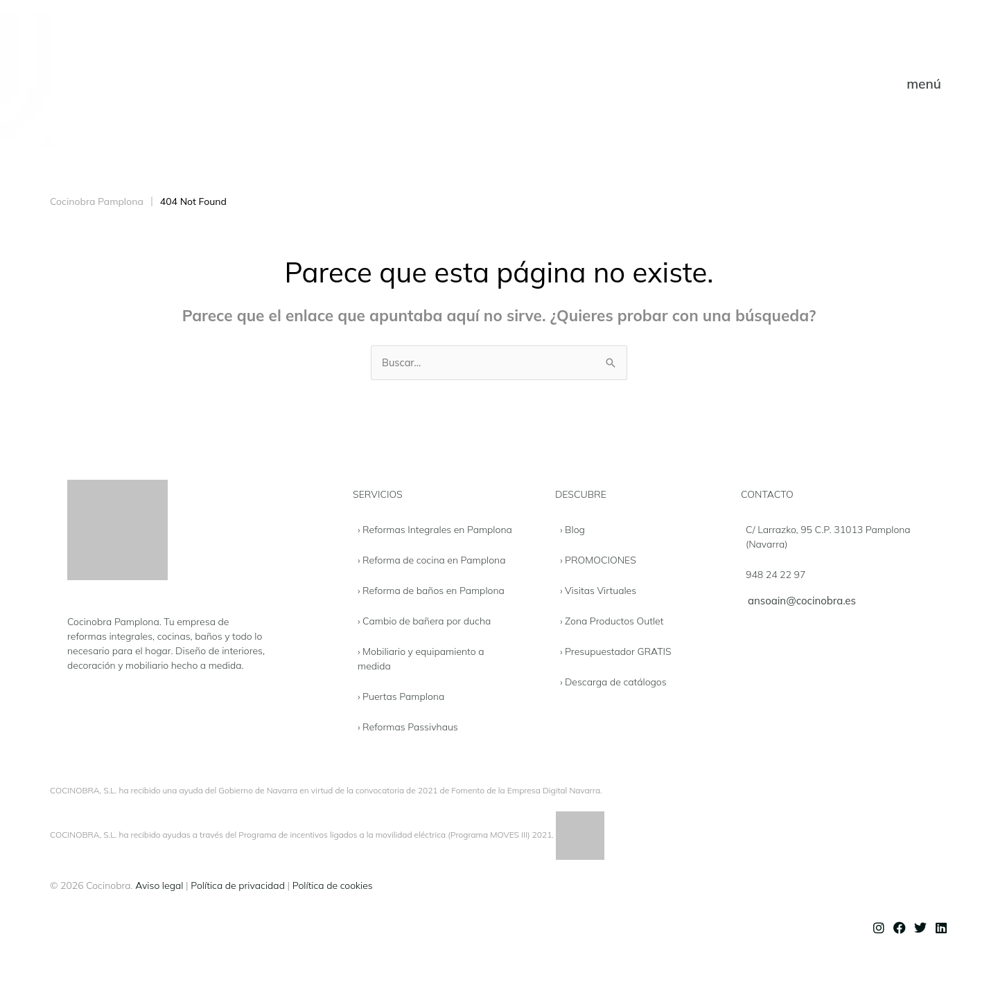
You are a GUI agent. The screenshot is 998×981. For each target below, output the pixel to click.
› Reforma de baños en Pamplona (431, 591)
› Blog (572, 530)
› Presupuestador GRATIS (616, 652)
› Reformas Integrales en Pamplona (435, 530)
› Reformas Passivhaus (408, 727)
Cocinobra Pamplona (96, 201)
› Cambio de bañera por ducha (424, 621)
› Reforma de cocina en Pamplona (431, 561)
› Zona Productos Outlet (612, 621)
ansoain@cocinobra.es (802, 601)
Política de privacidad (238, 886)
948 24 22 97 (775, 575)
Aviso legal (159, 886)
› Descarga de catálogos (613, 682)
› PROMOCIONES (598, 561)
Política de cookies (332, 886)
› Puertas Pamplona (401, 697)
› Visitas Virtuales (598, 591)
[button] (924, 84)
